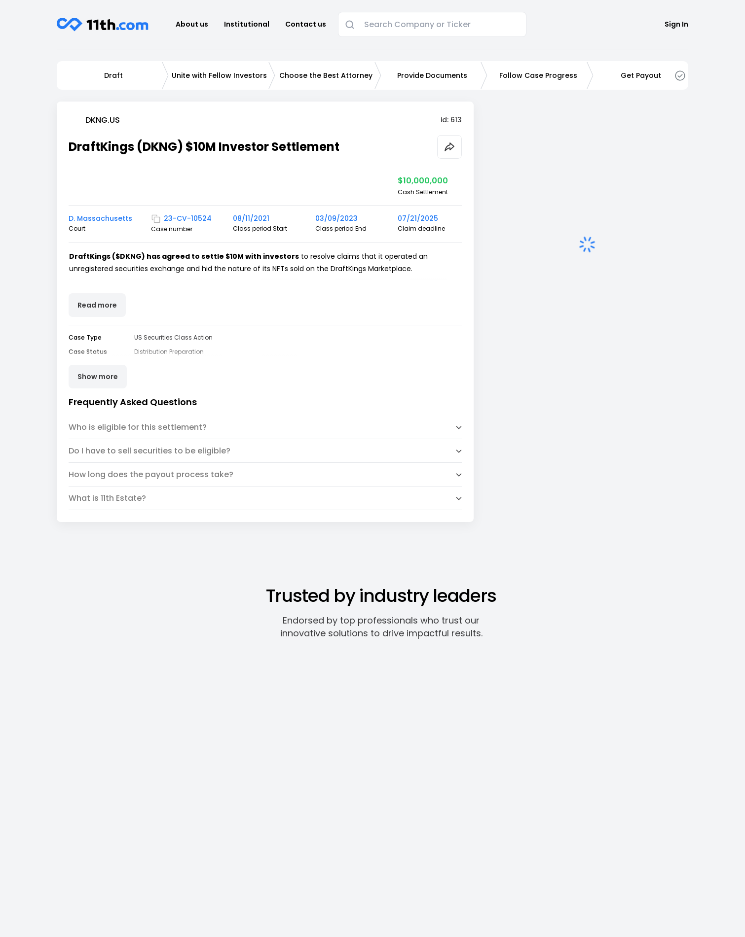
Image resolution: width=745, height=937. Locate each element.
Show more (97, 377)
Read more (97, 305)
